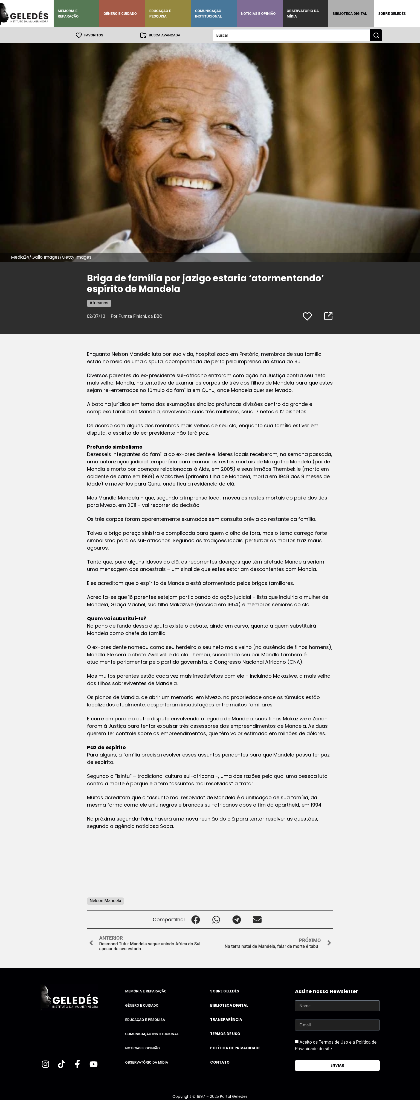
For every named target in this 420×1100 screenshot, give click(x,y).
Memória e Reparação (68, 13)
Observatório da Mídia (303, 13)
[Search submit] (376, 35)
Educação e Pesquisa (160, 13)
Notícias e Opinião (258, 13)
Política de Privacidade (235, 1047)
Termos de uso (225, 1033)
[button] (196, 919)
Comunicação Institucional (208, 13)
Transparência (226, 1019)
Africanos (99, 302)
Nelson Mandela (105, 900)
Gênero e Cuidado (120, 13)
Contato (220, 1062)
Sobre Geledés (392, 13)
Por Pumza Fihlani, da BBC (136, 316)
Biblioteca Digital (349, 13)
